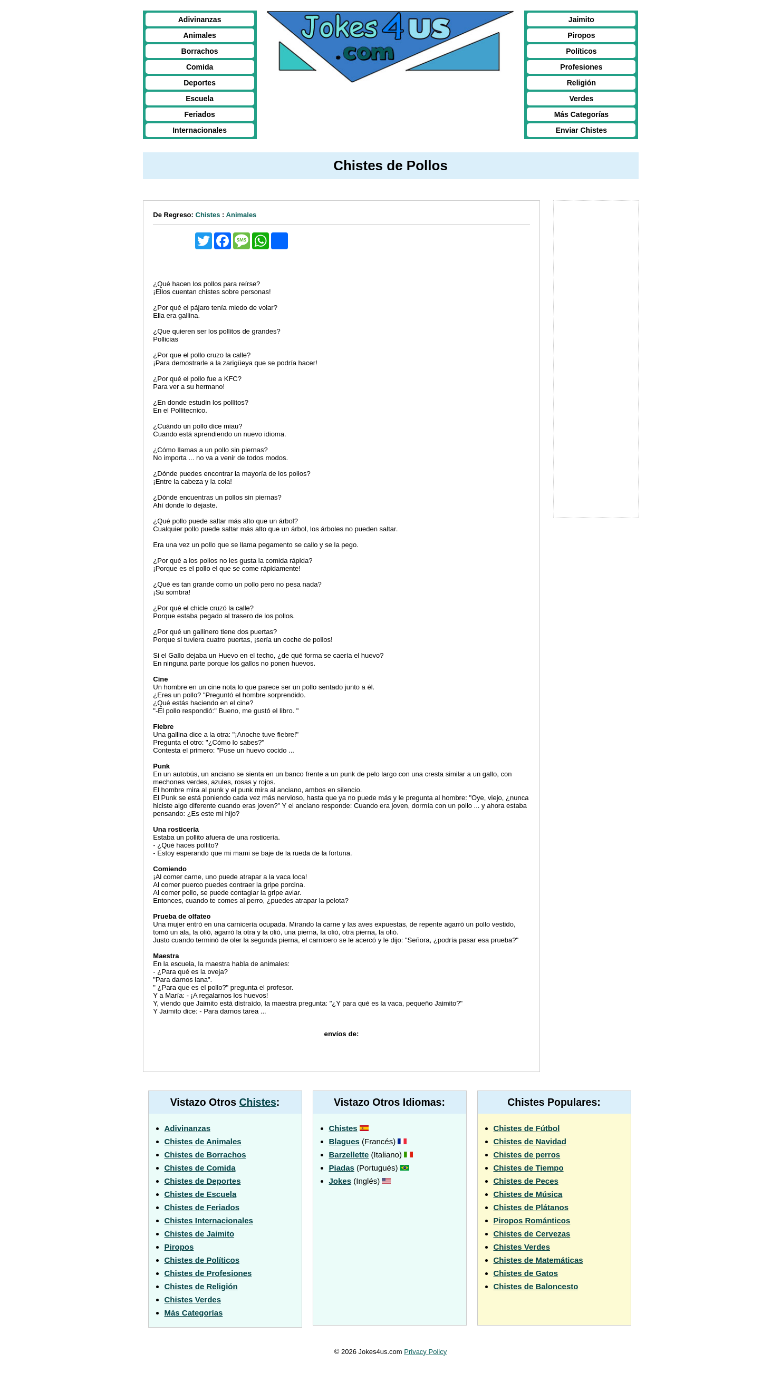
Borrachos (199, 51)
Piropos (581, 35)
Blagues (344, 1141)
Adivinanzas (199, 19)
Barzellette (349, 1154)
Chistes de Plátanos (531, 1207)
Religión (581, 83)
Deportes (200, 83)
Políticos (581, 51)
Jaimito (581, 19)
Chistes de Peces (526, 1180)
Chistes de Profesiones (208, 1273)
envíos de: (341, 1034)
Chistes (208, 215)
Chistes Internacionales (209, 1220)
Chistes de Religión (201, 1286)
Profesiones (581, 67)
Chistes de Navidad (530, 1141)
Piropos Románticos (532, 1220)
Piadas (341, 1167)
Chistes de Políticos (202, 1259)
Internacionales (199, 130)
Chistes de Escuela (201, 1194)
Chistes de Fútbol (527, 1128)
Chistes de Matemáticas (538, 1259)
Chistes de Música (528, 1194)
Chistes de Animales (203, 1141)
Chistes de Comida (200, 1167)
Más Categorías (581, 114)
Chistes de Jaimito (200, 1233)
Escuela (200, 98)
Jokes (340, 1180)
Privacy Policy (425, 1352)
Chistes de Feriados (202, 1207)
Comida (199, 67)
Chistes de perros (527, 1154)
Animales (199, 35)
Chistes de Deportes (203, 1180)
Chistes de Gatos (526, 1273)
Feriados (199, 114)
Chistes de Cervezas (532, 1233)
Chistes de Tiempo (529, 1167)
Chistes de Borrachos (205, 1154)
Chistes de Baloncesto (536, 1286)
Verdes (581, 98)
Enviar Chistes (581, 130)
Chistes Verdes (193, 1299)
